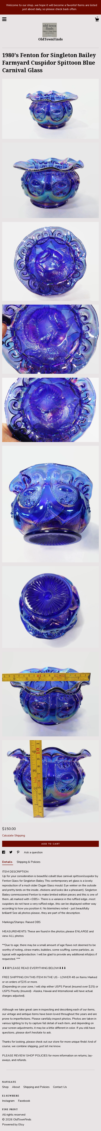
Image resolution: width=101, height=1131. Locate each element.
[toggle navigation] (4, 19)
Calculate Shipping (13, 836)
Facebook (24, 1101)
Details (7, 862)
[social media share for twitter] (11, 852)
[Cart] (97, 20)
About (16, 1087)
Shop (5, 1087)
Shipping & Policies (28, 862)
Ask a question (33, 852)
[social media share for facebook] (4, 852)
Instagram (8, 1101)
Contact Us (60, 1087)
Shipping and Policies (36, 1087)
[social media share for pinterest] (18, 852)
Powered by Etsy (13, 1125)
